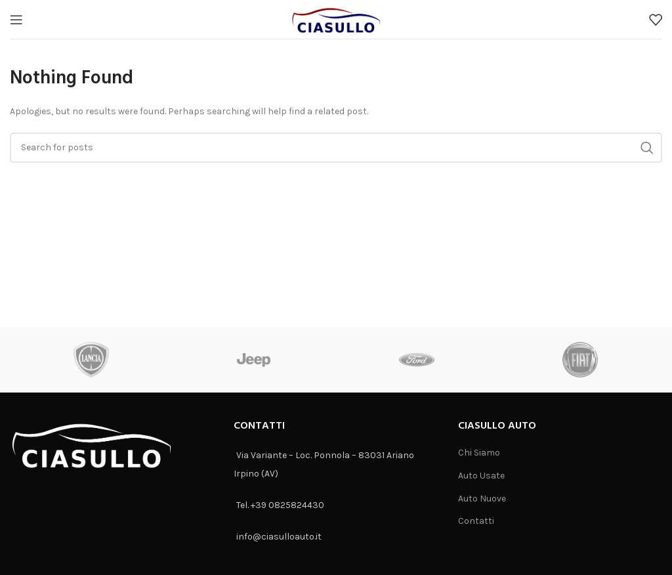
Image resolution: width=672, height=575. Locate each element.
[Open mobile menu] (16, 20)
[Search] (336, 148)
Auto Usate (481, 475)
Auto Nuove (482, 498)
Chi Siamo (479, 452)
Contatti (476, 520)
